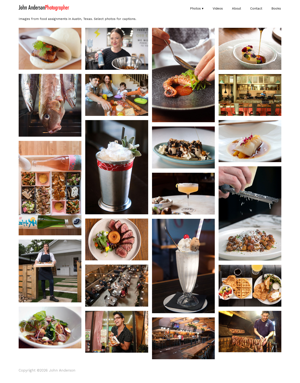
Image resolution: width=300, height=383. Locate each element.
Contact (256, 8)
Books (276, 8)
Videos (218, 8)
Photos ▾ (197, 8)
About (236, 8)
